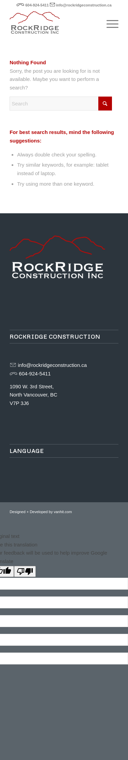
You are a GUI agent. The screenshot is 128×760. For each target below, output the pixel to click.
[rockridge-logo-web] (53, 23)
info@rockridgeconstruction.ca (84, 5)
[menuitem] (109, 23)
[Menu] (109, 23)
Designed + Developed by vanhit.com (41, 512)
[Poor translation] (25, 571)
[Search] (61, 104)
